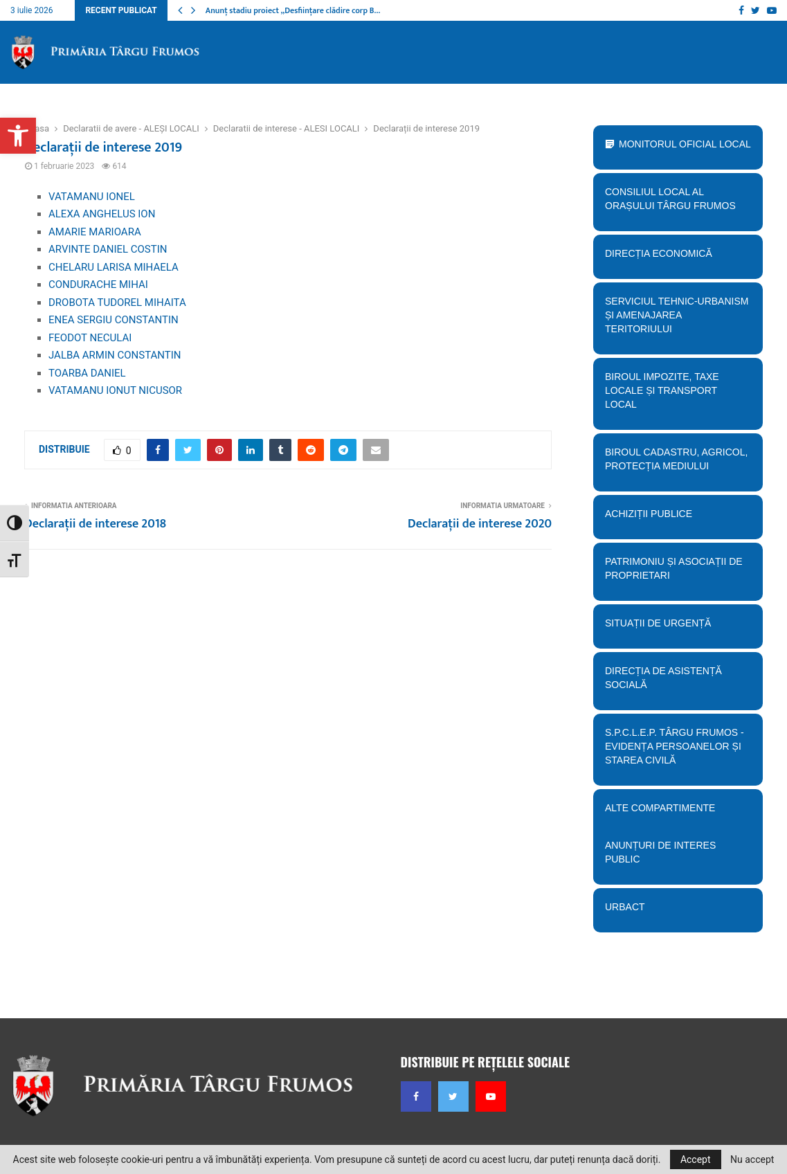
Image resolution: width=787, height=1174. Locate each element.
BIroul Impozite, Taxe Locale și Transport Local (674, 395)
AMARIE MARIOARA (94, 232)
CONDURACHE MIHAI (98, 284)
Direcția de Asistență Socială (674, 682)
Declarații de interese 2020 (480, 524)
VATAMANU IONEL (91, 196)
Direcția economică (674, 258)
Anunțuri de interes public (660, 852)
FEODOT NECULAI (90, 338)
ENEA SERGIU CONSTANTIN (113, 320)
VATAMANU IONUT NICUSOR (115, 390)
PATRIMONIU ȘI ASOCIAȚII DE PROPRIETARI (674, 573)
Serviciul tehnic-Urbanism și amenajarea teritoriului (674, 320)
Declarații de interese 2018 (95, 524)
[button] (18, 136)
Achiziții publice (674, 518)
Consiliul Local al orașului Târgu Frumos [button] (674, 203)
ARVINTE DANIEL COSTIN (108, 249)
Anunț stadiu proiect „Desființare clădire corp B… (293, 10)
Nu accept (752, 1159)
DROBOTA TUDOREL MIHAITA (117, 302)
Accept (695, 1159)
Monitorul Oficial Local (685, 144)
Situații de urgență (674, 627)
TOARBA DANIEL (87, 373)
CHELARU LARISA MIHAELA (113, 267)
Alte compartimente (674, 812)
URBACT (625, 906)
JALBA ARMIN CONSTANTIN (114, 355)
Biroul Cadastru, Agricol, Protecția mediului (674, 463)
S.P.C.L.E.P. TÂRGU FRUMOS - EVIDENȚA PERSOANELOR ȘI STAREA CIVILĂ (674, 751)
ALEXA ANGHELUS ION (101, 214)
